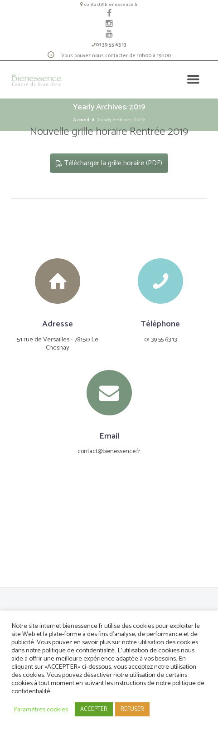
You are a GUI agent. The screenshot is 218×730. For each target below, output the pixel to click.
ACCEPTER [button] (93, 709)
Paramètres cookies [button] (41, 709)
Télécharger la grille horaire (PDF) (109, 164)
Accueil (81, 121)
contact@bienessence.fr (111, 4)
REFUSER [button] (132, 709)
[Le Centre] (109, 537)
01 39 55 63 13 (111, 45)
